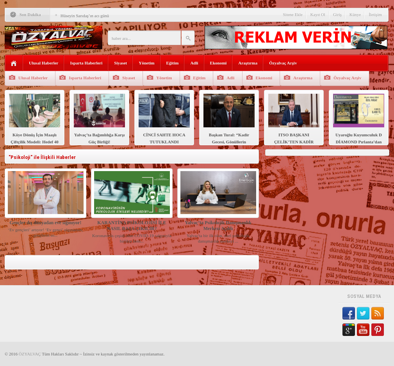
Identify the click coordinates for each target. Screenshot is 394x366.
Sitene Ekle (292, 14)
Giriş (337, 14)
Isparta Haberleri (86, 63)
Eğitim (172, 63)
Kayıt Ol (317, 14)
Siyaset (120, 63)
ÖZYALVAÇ (30, 354)
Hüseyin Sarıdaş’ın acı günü (85, 15)
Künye (355, 14)
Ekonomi (218, 63)
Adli (194, 63)
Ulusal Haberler (43, 63)
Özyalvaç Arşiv (283, 63)
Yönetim (146, 63)
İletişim (375, 14)
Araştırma (247, 63)
